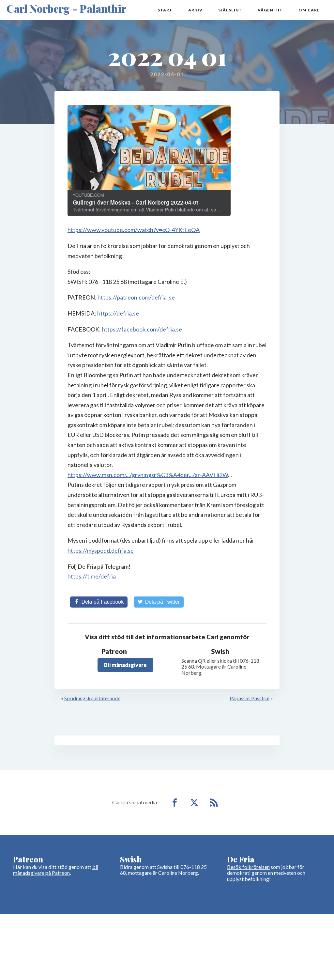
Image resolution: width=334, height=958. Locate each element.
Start (165, 10)
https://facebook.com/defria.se (142, 329)
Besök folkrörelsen (248, 867)
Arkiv (195, 10)
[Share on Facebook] (99, 602)
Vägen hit (270, 10)
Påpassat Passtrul (249, 698)
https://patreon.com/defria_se (136, 297)
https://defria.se (118, 313)
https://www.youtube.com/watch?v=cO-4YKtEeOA (134, 229)
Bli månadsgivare (125, 665)
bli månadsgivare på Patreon (55, 870)
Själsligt (230, 10)
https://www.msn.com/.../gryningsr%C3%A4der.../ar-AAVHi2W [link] (148, 474)
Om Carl (309, 10)
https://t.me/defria (92, 576)
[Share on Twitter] (159, 602)
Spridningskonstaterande (92, 698)
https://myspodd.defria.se (101, 550)
